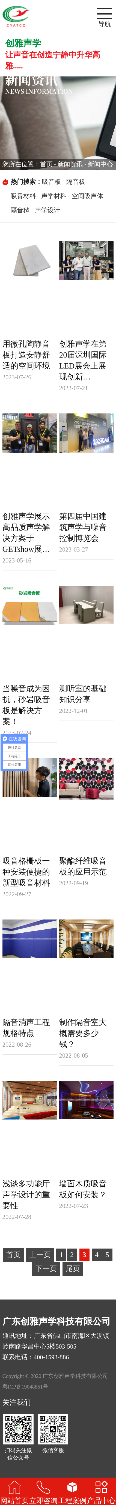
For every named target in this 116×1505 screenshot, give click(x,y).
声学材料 (53, 196)
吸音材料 (23, 196)
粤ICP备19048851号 (25, 1387)
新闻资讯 (70, 164)
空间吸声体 (87, 196)
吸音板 (51, 181)
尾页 (73, 1269)
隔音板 (75, 181)
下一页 (46, 1269)
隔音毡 (20, 210)
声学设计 (47, 210)
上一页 (40, 1255)
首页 (46, 164)
